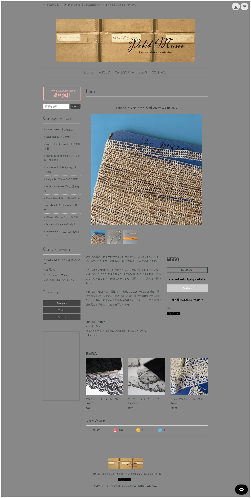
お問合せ (51, 269)
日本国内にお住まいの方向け (187, 299)
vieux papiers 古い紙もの (59, 129)
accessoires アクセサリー (60, 136)
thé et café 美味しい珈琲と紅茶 (63, 198)
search (75, 106)
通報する (170, 308)
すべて (96, 430)
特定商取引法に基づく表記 (60, 280)
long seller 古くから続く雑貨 (62, 179)
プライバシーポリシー (58, 274)
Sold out (187, 288)
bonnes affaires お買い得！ (61, 224)
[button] (124, 72)
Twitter (62, 310)
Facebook (61, 317)
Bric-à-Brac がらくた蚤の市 (62, 217)
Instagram (62, 303)
